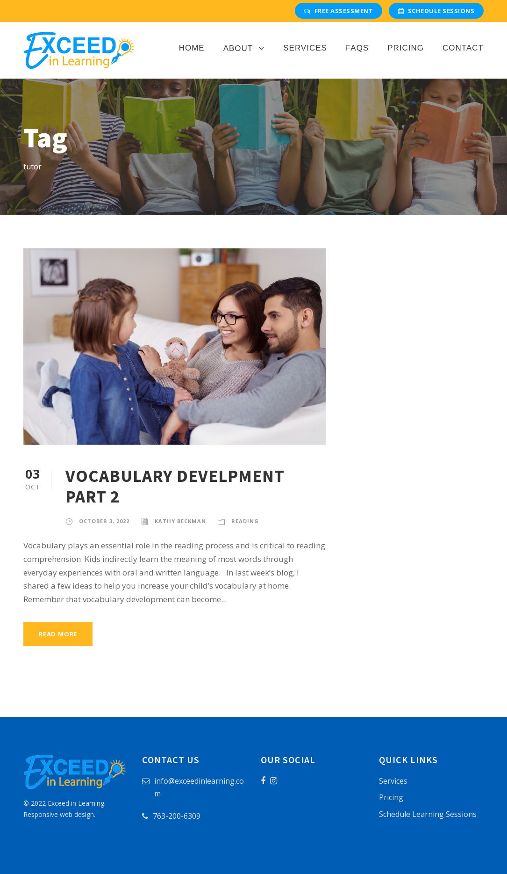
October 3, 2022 (104, 520)
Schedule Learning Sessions (428, 814)
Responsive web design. (59, 814)
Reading (245, 520)
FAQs (357, 48)
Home (192, 48)
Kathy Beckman (180, 520)
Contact (463, 48)
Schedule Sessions (436, 11)
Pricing (405, 48)
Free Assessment (338, 11)
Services (305, 48)
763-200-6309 (176, 816)
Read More (58, 634)
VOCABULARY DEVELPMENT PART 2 (175, 486)
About (238, 48)
